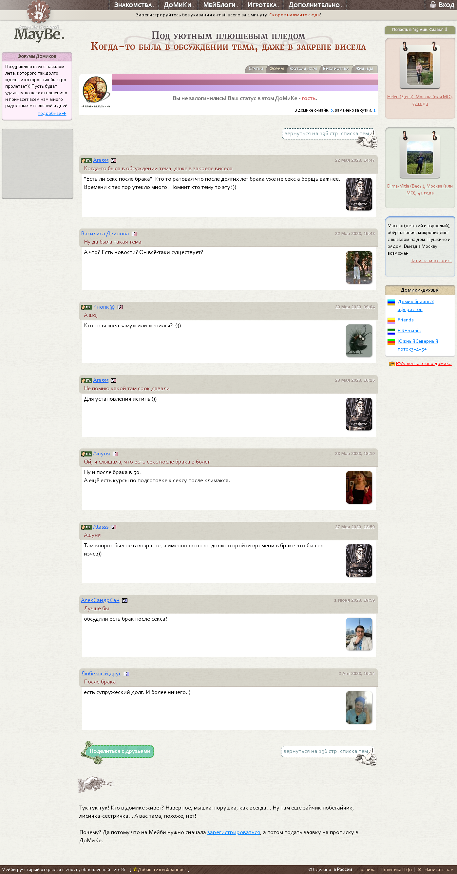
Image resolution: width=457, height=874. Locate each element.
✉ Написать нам (435, 869)
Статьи (238, 69)
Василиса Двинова (105, 233)
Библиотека (330, 69)
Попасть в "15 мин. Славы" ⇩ (420, 29)
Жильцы (362, 69)
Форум (261, 69)
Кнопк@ (104, 306)
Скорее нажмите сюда (294, 15)
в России (342, 869)
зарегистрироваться (233, 832)
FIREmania (409, 331)
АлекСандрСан (100, 600)
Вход (442, 5)
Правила (366, 869)
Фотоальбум (292, 69)
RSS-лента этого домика (424, 363)
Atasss (100, 160)
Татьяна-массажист (431, 261)
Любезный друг (101, 673)
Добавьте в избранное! (159, 869)
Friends (405, 320)
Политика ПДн (396, 869)
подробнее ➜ (52, 113)
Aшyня (101, 453)
